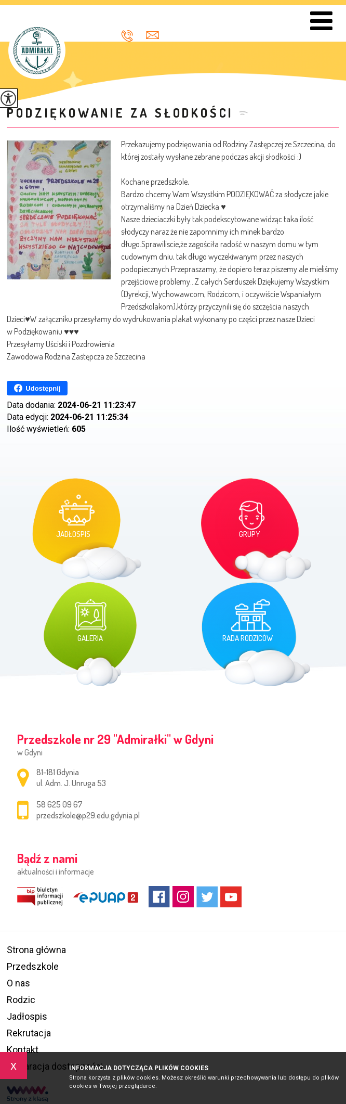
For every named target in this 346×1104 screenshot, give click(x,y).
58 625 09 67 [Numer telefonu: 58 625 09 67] (59, 804)
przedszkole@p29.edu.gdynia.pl (152, 35)
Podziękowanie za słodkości (120, 113)
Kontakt (22, 1049)
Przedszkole (33, 966)
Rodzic (21, 999)
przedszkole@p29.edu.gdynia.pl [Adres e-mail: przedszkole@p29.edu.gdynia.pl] (88, 815)
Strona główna (36, 949)
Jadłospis (27, 1016)
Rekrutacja (29, 1033)
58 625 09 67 (127, 36)
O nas (18, 983)
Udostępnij (37, 388)
